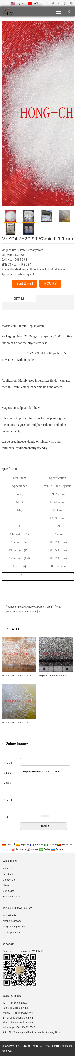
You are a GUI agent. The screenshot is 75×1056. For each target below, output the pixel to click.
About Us (8, 868)
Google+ (65, 3)
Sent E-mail (24, 283)
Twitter (53, 3)
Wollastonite (9, 915)
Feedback (8, 874)
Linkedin (59, 3)
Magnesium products (14, 926)
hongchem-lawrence (22, 1022)
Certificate (8, 891)
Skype (71, 3)
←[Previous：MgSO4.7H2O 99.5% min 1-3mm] (28, 606)
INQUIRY (50, 283)
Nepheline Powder (12, 921)
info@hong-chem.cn (22, 1017)
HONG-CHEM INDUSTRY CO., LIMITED (41, 1046)
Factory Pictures (11, 896)
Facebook (47, 3)
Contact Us (9, 879)
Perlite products (11, 932)
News (6, 885)
